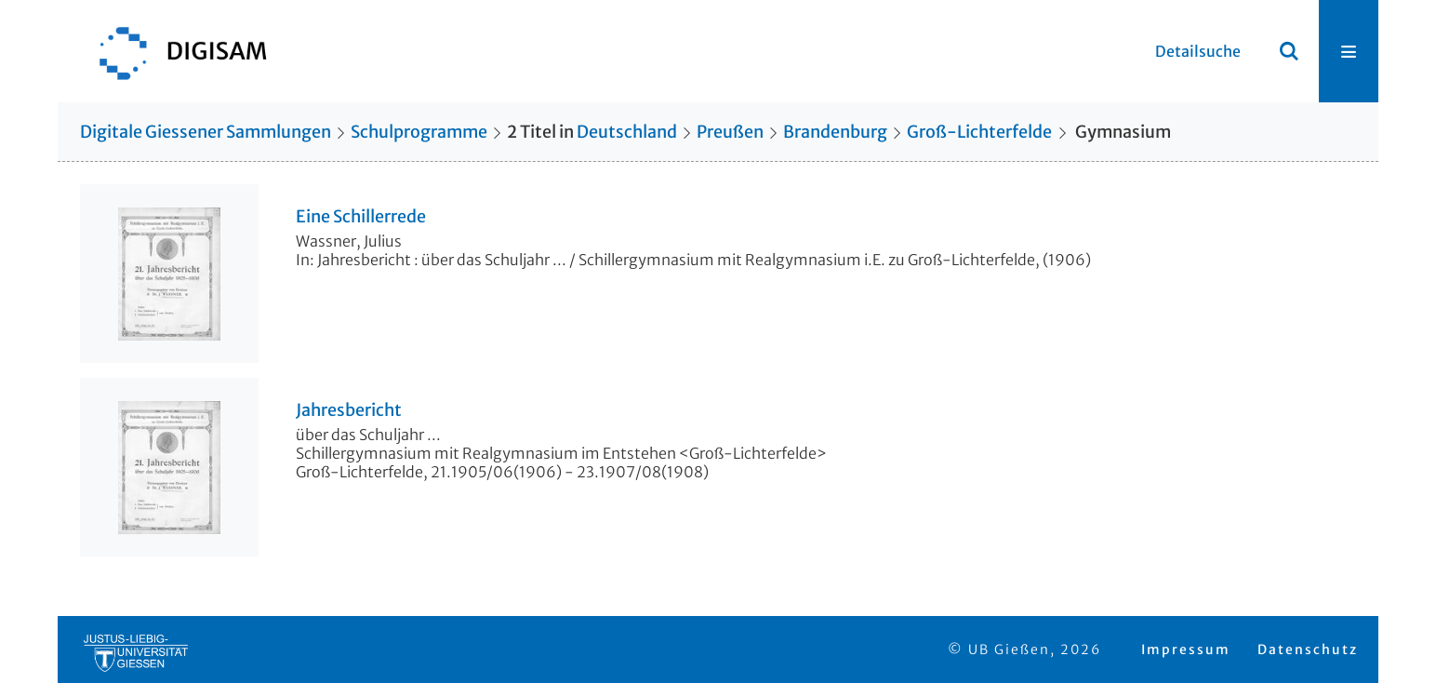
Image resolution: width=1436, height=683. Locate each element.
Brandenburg (835, 131)
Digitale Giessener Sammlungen (205, 131)
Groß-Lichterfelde (979, 131)
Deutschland (627, 131)
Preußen (730, 131)
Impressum (1185, 649)
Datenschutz (1307, 649)
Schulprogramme (419, 131)
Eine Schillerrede (361, 217)
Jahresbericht (349, 410)
